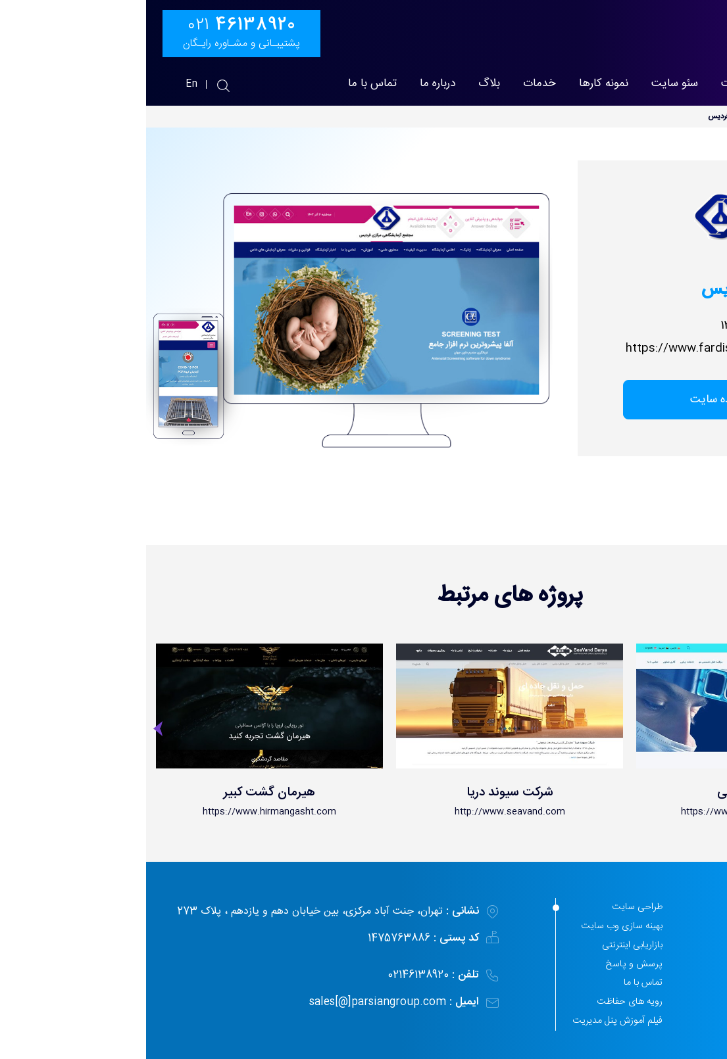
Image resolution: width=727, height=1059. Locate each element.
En (45, 84)
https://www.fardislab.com (554, 348)
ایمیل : (318, 1002)
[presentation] (13, 733)
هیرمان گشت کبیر (123, 792)
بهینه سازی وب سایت (475, 926)
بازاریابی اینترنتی (486, 945)
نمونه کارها (457, 83)
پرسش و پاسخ (487, 964)
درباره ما (291, 83)
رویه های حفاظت (483, 1002)
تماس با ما (226, 83)
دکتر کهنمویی (604, 792)
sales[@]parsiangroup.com (233, 1002)
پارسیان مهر (685, 83)
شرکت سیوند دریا (363, 792)
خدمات (393, 83)
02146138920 (287, 975)
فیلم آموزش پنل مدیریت (471, 1021)
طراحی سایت (605, 83)
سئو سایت (528, 83)
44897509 (656, 1014)
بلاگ (343, 83)
